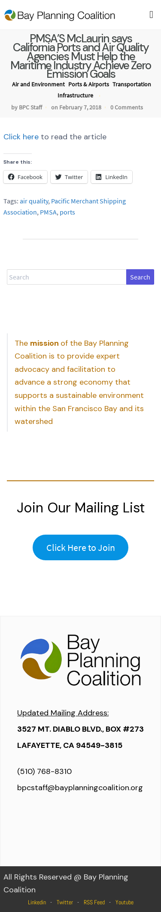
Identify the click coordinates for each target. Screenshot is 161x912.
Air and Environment (38, 84)
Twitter (65, 902)
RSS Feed (94, 902)
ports (67, 212)
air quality (34, 201)
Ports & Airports (88, 84)
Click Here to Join (80, 547)
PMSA (48, 212)
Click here (21, 137)
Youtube (124, 902)
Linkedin (37, 902)
